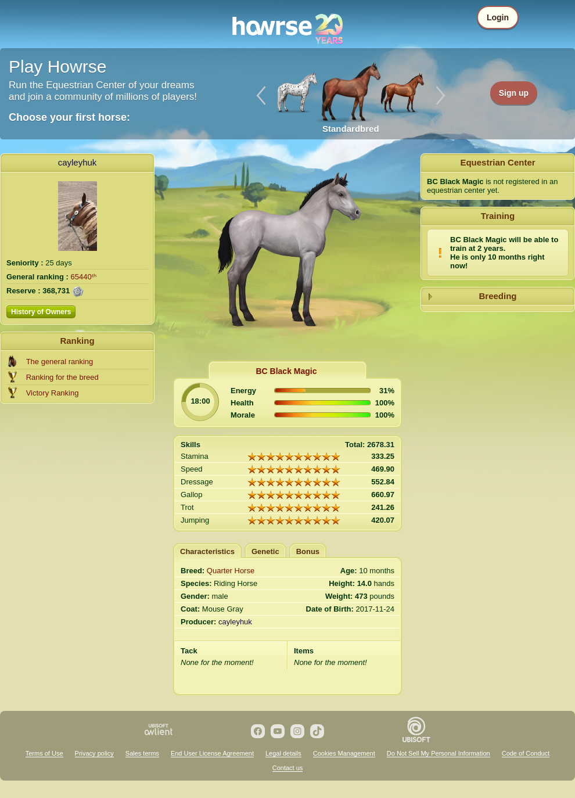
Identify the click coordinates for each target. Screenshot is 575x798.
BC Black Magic (286, 371)
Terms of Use (44, 753)
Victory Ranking (52, 393)
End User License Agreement (212, 753)
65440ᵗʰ (83, 276)
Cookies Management (344, 753)
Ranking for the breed (62, 377)
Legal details (283, 753)
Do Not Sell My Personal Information (438, 753)
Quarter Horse (230, 570)
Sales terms (142, 753)
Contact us (287, 767)
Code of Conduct (526, 753)
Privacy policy (94, 753)
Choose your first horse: (69, 117)
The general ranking (60, 361)
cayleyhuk (77, 162)
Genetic (265, 551)
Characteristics (207, 551)
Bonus (307, 551)
